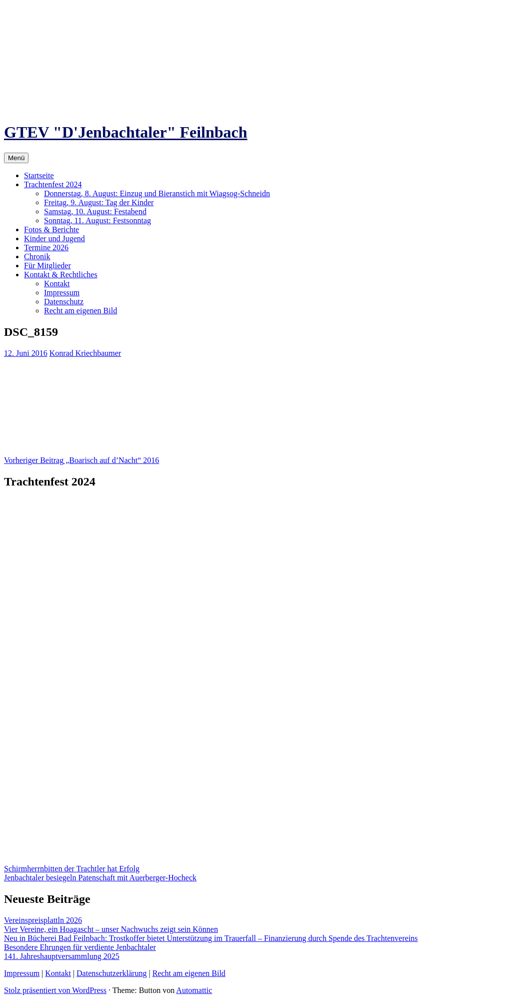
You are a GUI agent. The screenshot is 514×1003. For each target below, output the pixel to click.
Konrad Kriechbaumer (86, 353)
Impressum (62, 292)
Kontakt (57, 283)
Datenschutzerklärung (111, 973)
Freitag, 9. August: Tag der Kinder (99, 202)
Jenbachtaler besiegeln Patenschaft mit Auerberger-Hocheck (100, 877)
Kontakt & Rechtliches (61, 274)
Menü (16, 158)
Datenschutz (64, 301)
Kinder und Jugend (54, 238)
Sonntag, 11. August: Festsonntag (97, 220)
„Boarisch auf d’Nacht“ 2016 (81, 460)
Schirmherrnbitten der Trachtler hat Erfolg (72, 868)
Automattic (194, 990)
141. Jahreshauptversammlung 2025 (62, 956)
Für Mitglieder (47, 265)
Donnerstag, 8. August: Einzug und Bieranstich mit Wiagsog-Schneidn (157, 193)
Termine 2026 (46, 247)
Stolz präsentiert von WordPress (55, 990)
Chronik (37, 256)
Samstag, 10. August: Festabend (95, 211)
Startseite (39, 175)
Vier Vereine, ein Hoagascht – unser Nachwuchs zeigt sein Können (111, 929)
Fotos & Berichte (51, 229)
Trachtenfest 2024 (53, 184)
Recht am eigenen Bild (80, 310)
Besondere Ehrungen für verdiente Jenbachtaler (80, 947)
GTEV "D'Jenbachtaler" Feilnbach (126, 132)
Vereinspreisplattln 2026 (43, 920)
